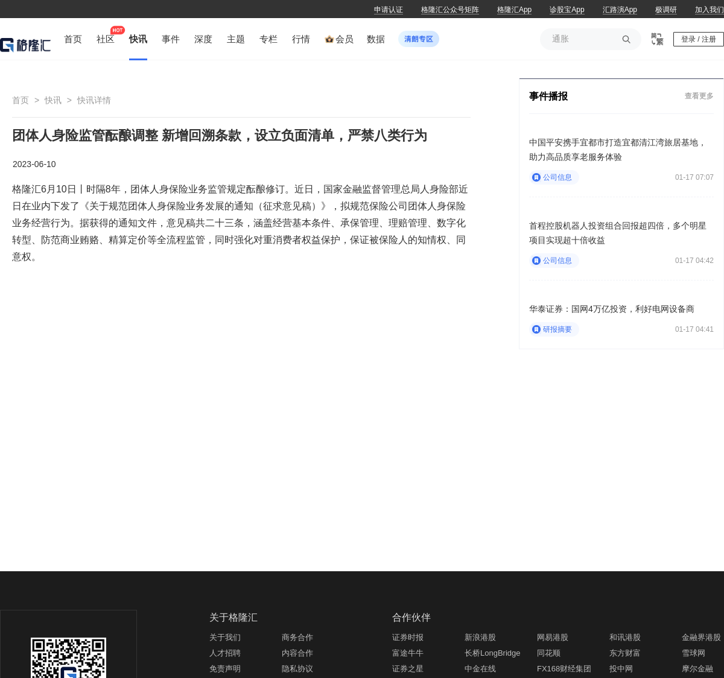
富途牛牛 (408, 652)
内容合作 (297, 652)
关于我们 (225, 637)
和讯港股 (625, 637)
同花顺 (548, 652)
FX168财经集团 (564, 668)
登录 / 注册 (698, 39)
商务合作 (297, 637)
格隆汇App (514, 9)
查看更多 (699, 96)
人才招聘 (225, 652)
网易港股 (552, 637)
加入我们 (709, 9)
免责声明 (225, 668)
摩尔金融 (697, 668)
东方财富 (625, 652)
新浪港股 (480, 637)
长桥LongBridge (493, 652)
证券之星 (408, 668)
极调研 (666, 9)
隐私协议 (297, 668)
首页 (20, 100)
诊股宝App (567, 9)
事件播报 (548, 96)
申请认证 (388, 9)
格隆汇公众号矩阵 (450, 9)
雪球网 (693, 652)
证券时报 (408, 637)
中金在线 (480, 668)
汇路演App (620, 9)
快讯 (53, 100)
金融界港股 (701, 637)
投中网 (621, 668)
